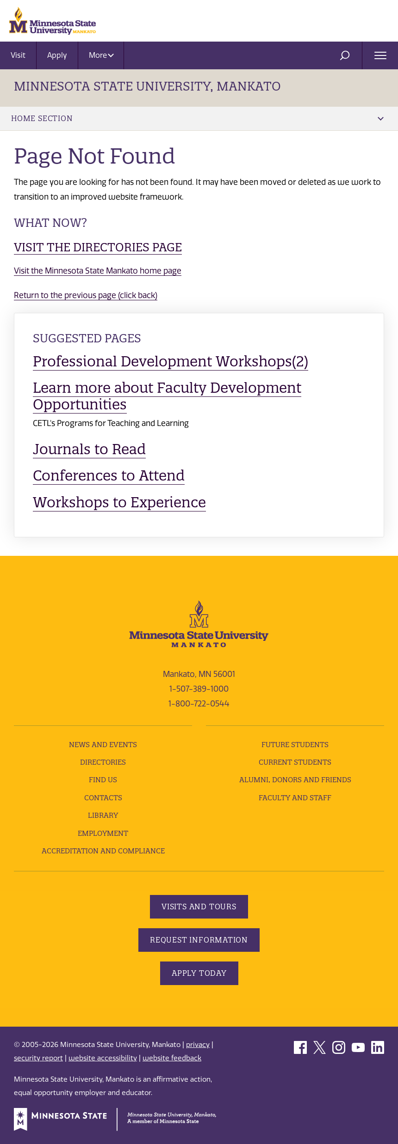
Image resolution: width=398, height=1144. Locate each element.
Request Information (199, 939)
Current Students (295, 762)
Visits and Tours (199, 906)
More (101, 55)
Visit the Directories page (98, 247)
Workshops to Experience (119, 502)
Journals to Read (89, 449)
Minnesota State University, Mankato (147, 86)
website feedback (172, 1058)
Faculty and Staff (295, 797)
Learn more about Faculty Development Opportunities (167, 396)
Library (103, 815)
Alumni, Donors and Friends (295, 779)
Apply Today (199, 973)
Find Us (103, 779)
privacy (198, 1045)
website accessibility (102, 1058)
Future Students (295, 744)
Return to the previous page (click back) (85, 295)
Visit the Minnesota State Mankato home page (97, 270)
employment (103, 833)
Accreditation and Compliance (103, 850)
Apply (57, 55)
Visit (18, 55)
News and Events (103, 744)
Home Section (197, 118)
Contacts (103, 797)
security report (38, 1058)
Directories (103, 762)
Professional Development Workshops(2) (170, 361)
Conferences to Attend (109, 475)
